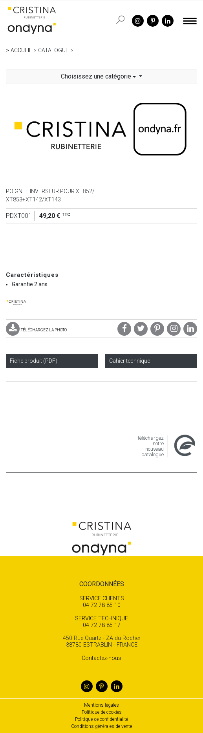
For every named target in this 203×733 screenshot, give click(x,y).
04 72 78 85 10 (101, 602)
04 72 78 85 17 (101, 622)
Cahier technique (129, 361)
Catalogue (53, 50)
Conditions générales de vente (101, 726)
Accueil (21, 50)
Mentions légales (101, 705)
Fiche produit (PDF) (33, 361)
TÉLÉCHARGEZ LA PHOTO (36, 330)
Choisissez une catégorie (99, 76)
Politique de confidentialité (101, 719)
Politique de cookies (102, 712)
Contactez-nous (101, 658)
